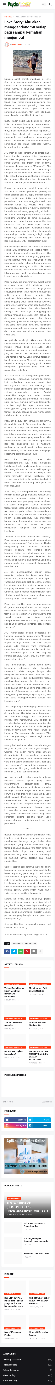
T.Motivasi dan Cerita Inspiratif (28, 17)
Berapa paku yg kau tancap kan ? (13, 1052)
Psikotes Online (27, 1364)
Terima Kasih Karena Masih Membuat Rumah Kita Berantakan (14, 992)
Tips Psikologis (27, 1375)
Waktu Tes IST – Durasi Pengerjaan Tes (34, 1224)
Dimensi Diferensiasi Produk (38, 1333)
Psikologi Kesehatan (27, 1359)
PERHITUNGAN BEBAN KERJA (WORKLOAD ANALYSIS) (39, 1301)
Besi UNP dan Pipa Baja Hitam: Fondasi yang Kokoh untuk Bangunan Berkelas (13, 1302)
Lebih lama (47, 1102)
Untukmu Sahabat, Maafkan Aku (37, 1023)
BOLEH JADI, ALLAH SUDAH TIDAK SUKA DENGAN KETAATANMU (38, 1055)
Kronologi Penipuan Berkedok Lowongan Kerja (36, 1239)
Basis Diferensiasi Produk (12, 1333)
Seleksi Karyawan (27, 1370)
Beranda (8, 17)
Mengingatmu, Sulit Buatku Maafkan (38, 989)
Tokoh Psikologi (27, 1380)
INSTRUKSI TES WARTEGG (36, 1253)
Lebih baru (8, 1102)
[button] (4, 4)
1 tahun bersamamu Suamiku (13, 1023)
